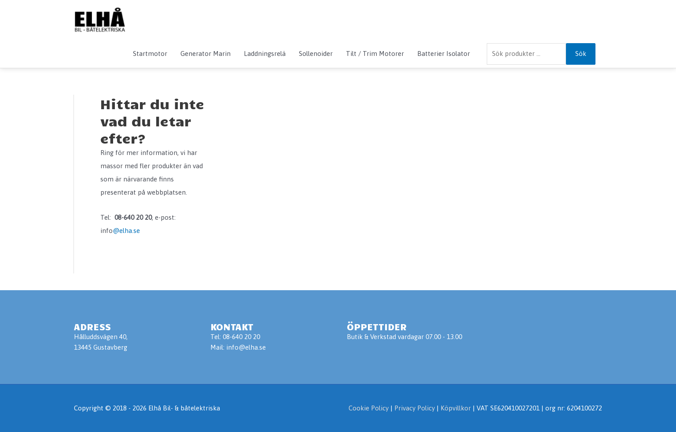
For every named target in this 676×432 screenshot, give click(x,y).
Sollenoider (316, 53)
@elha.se (126, 230)
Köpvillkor (456, 408)
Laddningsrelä (265, 53)
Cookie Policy (369, 408)
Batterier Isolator (443, 53)
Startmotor (150, 53)
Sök (580, 53)
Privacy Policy (415, 408)
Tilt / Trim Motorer (375, 53)
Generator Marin (205, 53)
